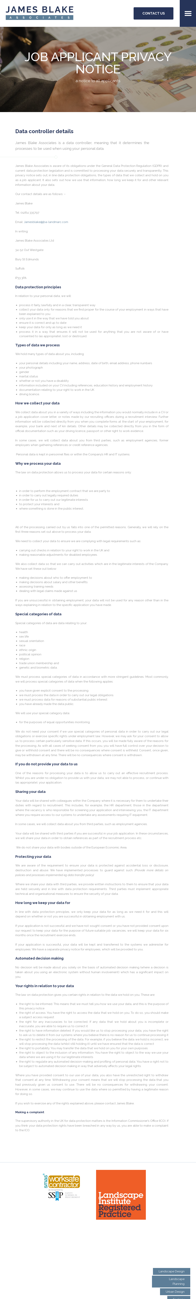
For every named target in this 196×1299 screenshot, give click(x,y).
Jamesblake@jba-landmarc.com (46, 222)
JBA (39, 13)
